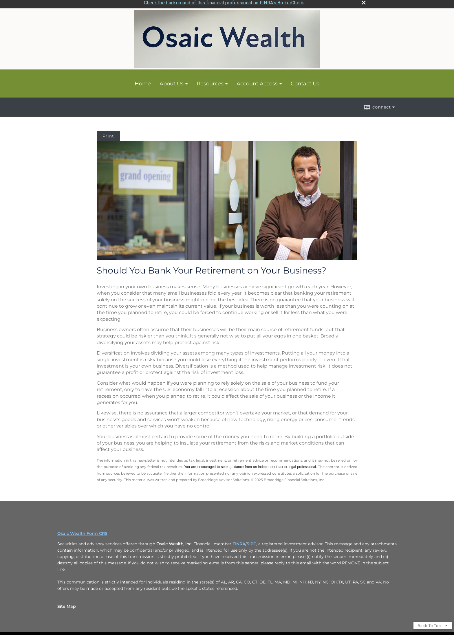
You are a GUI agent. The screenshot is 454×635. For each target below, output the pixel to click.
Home (143, 82)
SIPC (251, 542)
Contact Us (305, 82)
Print (108, 134)
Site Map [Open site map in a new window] (66, 605)
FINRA (239, 542)
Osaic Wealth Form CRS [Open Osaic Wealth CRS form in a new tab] (82, 532)
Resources (210, 82)
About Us (172, 82)
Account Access (257, 82)
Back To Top (433, 624)
